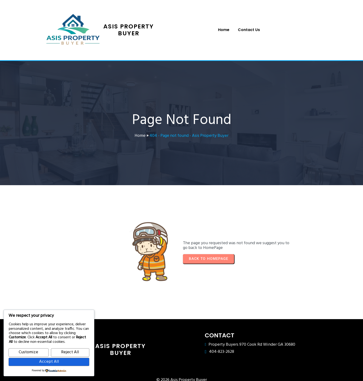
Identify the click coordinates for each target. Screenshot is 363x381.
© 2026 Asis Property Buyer (181, 371)
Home (140, 134)
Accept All (49, 361)
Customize (28, 352)
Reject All (70, 352)
